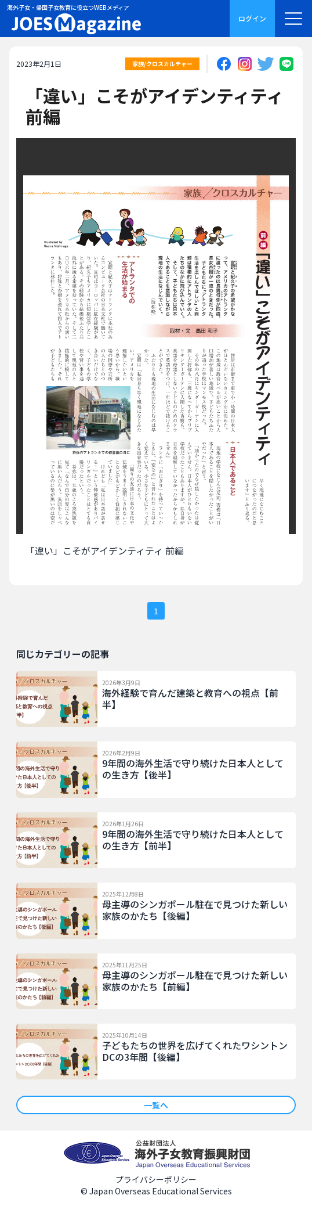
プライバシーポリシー (156, 1179)
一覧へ (156, 1105)
